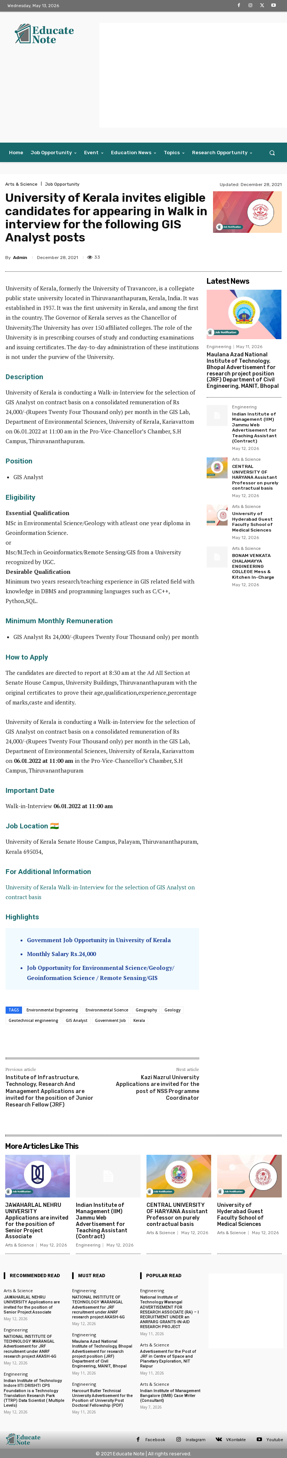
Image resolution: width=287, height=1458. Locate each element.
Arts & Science (21, 184)
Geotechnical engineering (33, 1020)
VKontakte (236, 1439)
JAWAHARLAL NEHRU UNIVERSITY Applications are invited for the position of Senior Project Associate (36, 1221)
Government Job (110, 1020)
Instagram (196, 1439)
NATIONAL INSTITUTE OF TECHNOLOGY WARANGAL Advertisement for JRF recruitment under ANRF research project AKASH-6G (30, 1346)
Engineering (219, 347)
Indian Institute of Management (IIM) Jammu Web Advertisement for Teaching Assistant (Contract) (254, 427)
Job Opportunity (62, 184)
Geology (172, 1010)
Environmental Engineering (52, 1010)
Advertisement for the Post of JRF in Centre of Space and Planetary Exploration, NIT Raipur (168, 1359)
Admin (20, 257)
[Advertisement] (193, 75)
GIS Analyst (76, 1020)
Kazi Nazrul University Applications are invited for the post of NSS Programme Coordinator (157, 1087)
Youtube (274, 1439)
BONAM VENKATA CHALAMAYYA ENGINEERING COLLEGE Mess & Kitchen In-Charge (253, 566)
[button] (272, 152)
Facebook (155, 1439)
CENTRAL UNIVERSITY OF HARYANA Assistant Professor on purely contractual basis (255, 477)
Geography (146, 1010)
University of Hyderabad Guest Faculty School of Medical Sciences (252, 521)
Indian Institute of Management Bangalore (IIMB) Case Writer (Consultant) (170, 1395)
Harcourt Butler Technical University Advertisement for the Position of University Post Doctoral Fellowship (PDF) (102, 1398)
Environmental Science (107, 1010)
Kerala (139, 1020)
